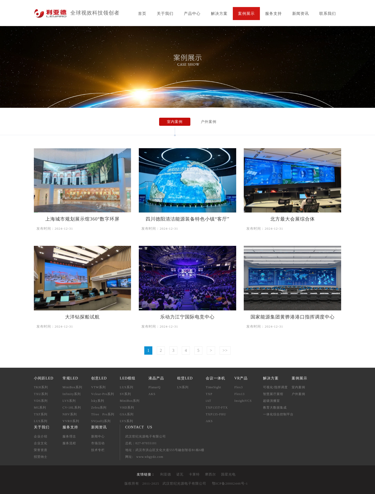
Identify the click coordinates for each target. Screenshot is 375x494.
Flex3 (238, 387)
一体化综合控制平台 (278, 414)
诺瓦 (180, 474)
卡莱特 (194, 474)
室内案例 (175, 122)
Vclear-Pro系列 (102, 394)
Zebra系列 (99, 407)
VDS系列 (41, 401)
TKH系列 (41, 387)
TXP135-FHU (216, 414)
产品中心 (192, 13)
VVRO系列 (71, 421)
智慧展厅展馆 (273, 394)
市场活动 (98, 443)
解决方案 (219, 13)
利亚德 (165, 474)
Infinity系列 (72, 394)
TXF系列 (40, 414)
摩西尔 (210, 474)
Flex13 (239, 394)
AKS (151, 394)
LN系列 (183, 387)
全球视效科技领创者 (95, 13)
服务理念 (69, 436)
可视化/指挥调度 (275, 387)
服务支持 (273, 13)
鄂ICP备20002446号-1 (230, 483)
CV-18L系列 (72, 407)
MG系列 (40, 407)
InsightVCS (243, 401)
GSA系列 (127, 414)
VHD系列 (127, 407)
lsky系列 (97, 401)
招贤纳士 (40, 457)
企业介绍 (40, 436)
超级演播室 (271, 401)
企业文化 (40, 443)
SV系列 (125, 394)
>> (225, 350)
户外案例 (208, 122)
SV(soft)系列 (101, 421)
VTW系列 (98, 387)
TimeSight (213, 387)
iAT (208, 401)
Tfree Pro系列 (102, 414)
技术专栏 (98, 450)
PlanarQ (154, 387)
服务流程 (69, 443)
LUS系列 (40, 421)
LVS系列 (69, 401)
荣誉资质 (40, 450)
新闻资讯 (300, 13)
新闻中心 (98, 436)
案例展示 (246, 13)
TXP (209, 394)
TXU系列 (41, 394)
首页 (142, 13)
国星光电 (228, 474)
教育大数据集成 (275, 407)
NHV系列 (70, 414)
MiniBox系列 (72, 387)
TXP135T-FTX (217, 407)
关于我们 (165, 13)
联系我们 (327, 13)
